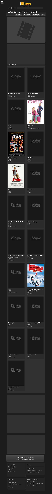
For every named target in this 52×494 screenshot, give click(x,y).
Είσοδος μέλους (12, 467)
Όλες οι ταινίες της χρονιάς (34, 470)
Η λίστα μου (30, 468)
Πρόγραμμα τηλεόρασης (15, 485)
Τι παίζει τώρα (12, 482)
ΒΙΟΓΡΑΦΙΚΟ (18, 14)
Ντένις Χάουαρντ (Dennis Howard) (22, 12)
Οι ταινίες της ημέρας (33, 472)
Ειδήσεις (10, 487)
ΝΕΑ (43, 14)
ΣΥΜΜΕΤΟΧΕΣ (27, 14)
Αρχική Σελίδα (12, 465)
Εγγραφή (10, 469)
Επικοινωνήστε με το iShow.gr (25, 457)
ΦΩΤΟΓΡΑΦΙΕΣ (36, 14)
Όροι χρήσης (11, 471)
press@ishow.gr (38, 483)
